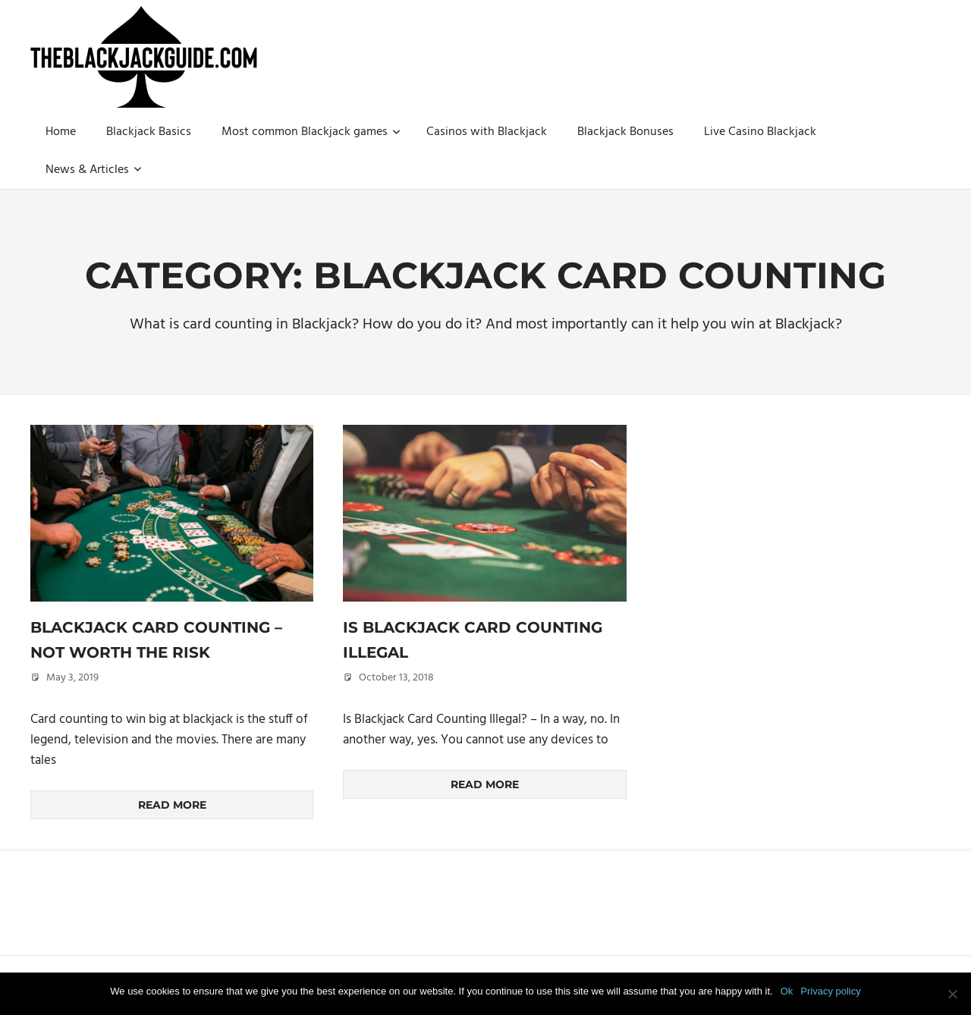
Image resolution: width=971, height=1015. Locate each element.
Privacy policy (830, 991)
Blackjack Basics (148, 132)
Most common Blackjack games (311, 132)
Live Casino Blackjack (760, 132)
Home (61, 132)
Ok (787, 991)
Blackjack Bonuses (625, 132)
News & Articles (94, 170)
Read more (172, 805)
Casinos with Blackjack (486, 132)
